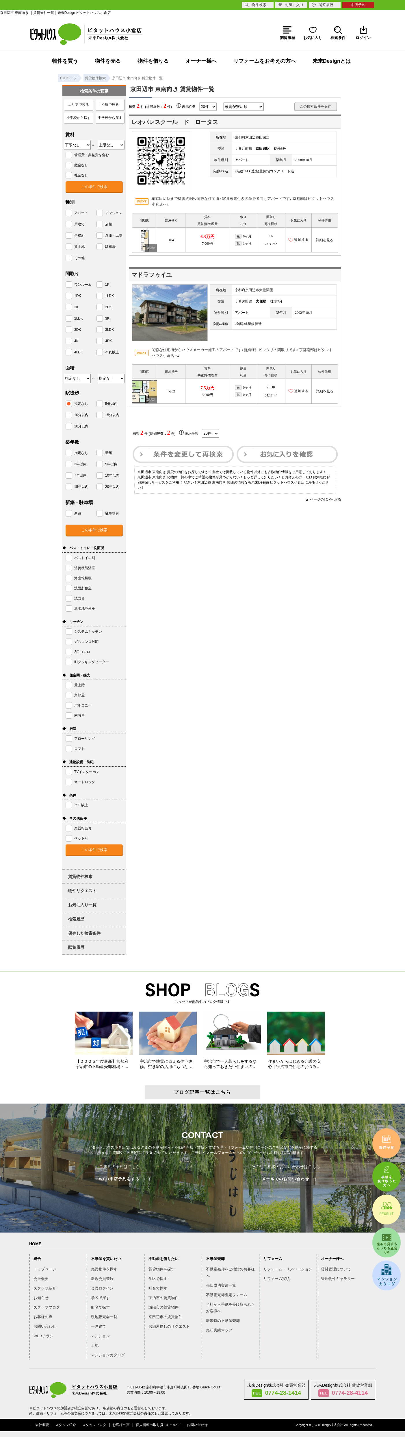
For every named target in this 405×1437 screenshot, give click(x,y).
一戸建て (98, 1326)
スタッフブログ (47, 1307)
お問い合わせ (45, 1326)
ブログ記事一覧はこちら (202, 1092)
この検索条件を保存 (315, 106)
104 (171, 240)
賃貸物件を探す (161, 1269)
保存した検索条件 (84, 933)
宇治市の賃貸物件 (163, 1298)
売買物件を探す (104, 1269)
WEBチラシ (43, 1336)
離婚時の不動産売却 (223, 1320)
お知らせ (41, 1298)
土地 (95, 1345)
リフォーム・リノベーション (287, 1269)
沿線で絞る (110, 105)
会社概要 (41, 1278)
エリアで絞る (78, 105)
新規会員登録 (102, 1278)
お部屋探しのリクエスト (169, 1326)
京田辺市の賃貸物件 (165, 1317)
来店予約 (358, 5)
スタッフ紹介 (45, 1288)
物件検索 (256, 5)
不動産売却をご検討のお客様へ (230, 1272)
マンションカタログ (108, 1355)
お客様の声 (43, 1317)
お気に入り (291, 5)
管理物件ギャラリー (338, 1278)
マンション (100, 1336)
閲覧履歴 (76, 947)
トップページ (45, 1269)
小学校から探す (78, 118)
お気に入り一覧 (82, 905)
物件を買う (65, 61)
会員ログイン (102, 1288)
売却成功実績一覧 (221, 1285)
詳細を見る (324, 240)
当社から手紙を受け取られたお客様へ (230, 1307)
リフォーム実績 (276, 1278)
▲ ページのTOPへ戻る (323, 499)
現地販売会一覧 (104, 1317)
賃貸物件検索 (80, 876)
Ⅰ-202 (171, 391)
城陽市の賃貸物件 (163, 1307)
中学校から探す (110, 118)
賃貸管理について (336, 1269)
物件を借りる (153, 61)
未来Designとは (332, 61)
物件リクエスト (82, 890)
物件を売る (108, 61)
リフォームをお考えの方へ (264, 61)
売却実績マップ (219, 1330)
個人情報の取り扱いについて (158, 1425)
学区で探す (100, 1298)
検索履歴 (76, 919)
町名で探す (100, 1307)
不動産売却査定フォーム (226, 1295)
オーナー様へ (201, 61)
